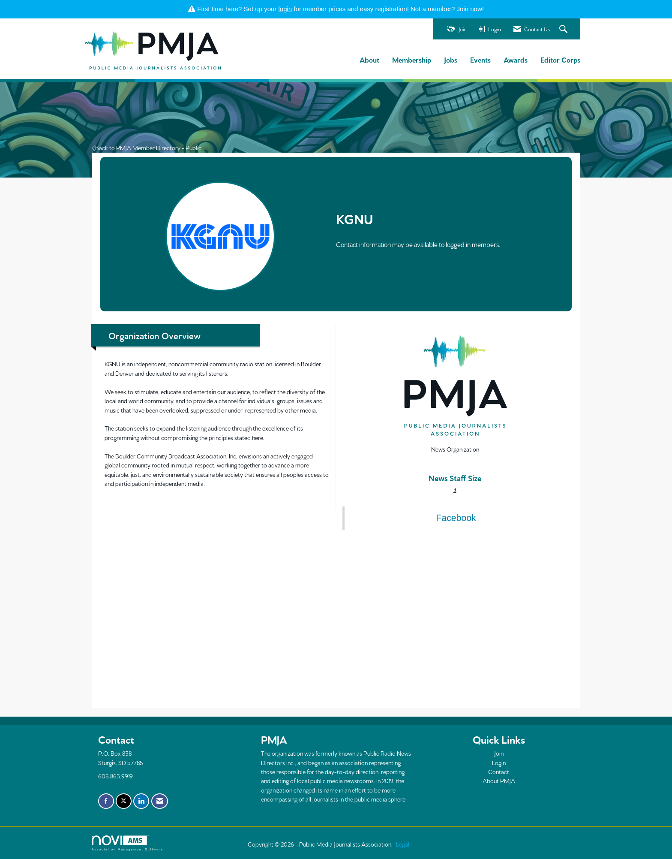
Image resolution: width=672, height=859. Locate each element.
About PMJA (499, 780)
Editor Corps (560, 59)
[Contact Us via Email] (159, 801)
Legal (402, 844)
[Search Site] (564, 29)
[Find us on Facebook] (106, 801)
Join (499, 753)
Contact (498, 771)
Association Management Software (127, 843)
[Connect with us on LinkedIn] (141, 801)
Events (480, 59)
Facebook (456, 518)
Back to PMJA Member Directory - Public (146, 147)
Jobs (450, 59)
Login (499, 762)
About (369, 59)
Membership (411, 59)
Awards (516, 59)
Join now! (470, 8)
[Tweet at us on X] (124, 801)
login (285, 8)
